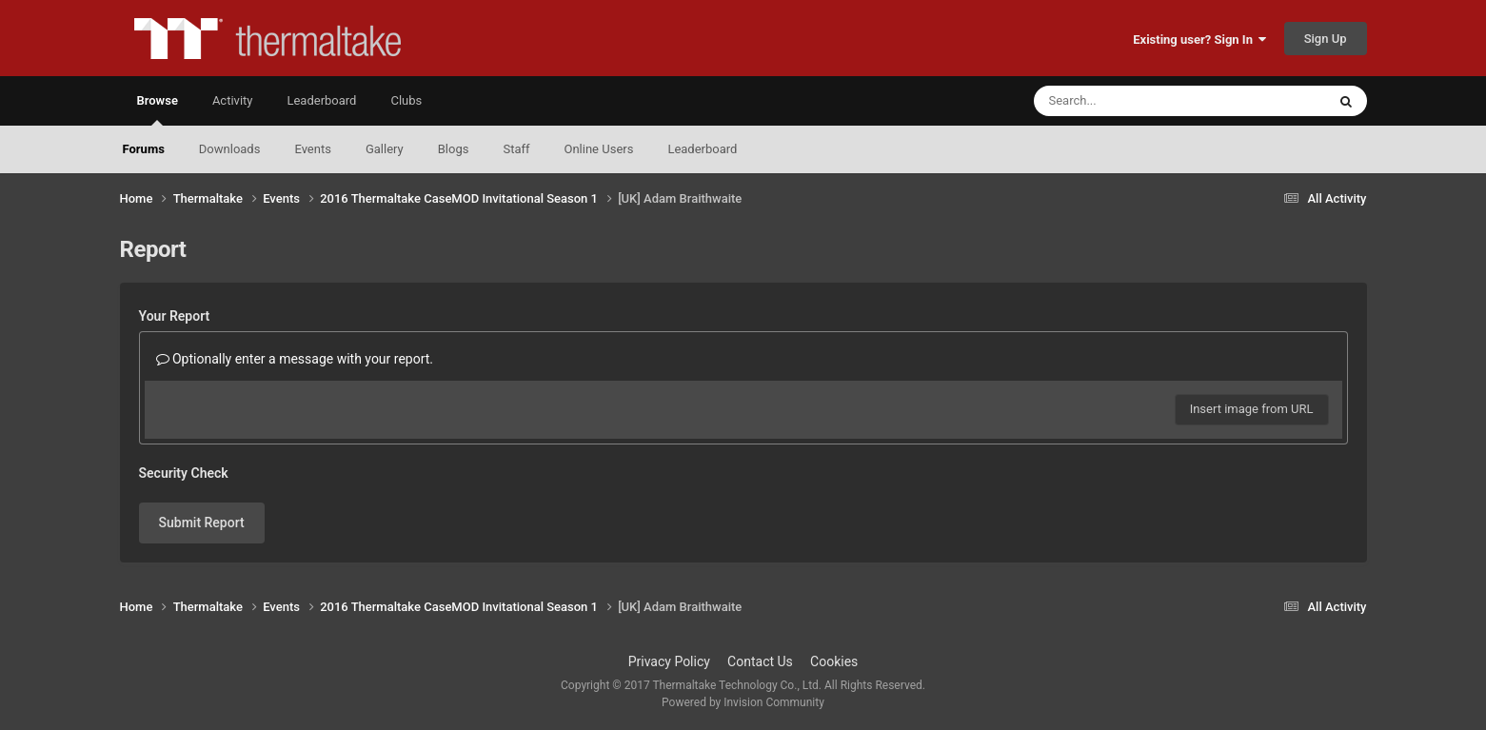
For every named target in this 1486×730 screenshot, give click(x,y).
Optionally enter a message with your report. (295, 358)
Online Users (599, 149)
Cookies (834, 661)
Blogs (453, 149)
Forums (144, 149)
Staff (516, 149)
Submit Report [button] (202, 522)
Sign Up (1325, 38)
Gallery (385, 149)
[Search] (1132, 101)
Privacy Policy (669, 661)
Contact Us (760, 661)
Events (312, 149)
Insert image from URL (1252, 409)
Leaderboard (702, 149)
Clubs (406, 100)
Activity (232, 100)
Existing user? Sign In (1199, 39)
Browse (157, 109)
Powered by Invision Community (743, 702)
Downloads (230, 149)
